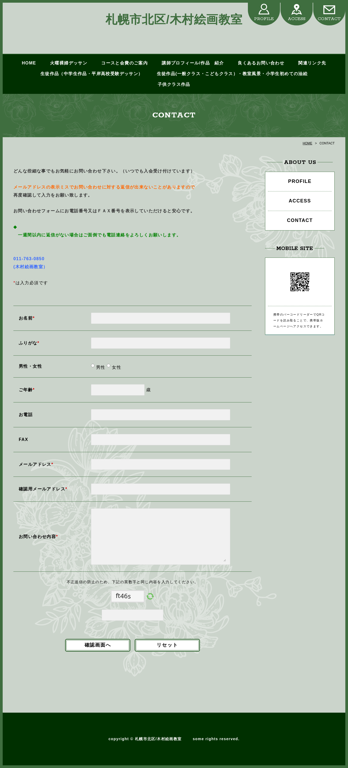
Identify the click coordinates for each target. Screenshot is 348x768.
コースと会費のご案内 (124, 63)
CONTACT (329, 19)
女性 (115, 367)
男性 (99, 367)
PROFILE (264, 19)
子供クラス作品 (174, 84)
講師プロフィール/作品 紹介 (193, 63)
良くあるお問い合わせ (261, 63)
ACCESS (296, 19)
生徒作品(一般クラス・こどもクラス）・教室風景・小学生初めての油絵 (232, 73)
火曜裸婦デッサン (68, 63)
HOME (29, 63)
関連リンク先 (312, 63)
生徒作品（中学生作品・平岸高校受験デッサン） (91, 73)
